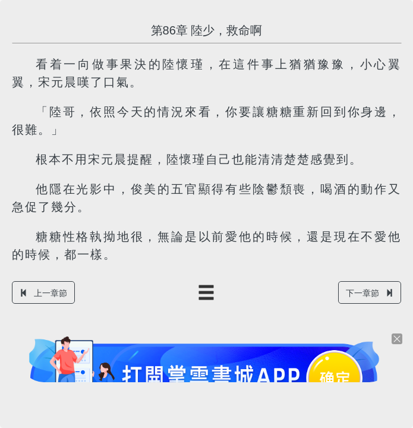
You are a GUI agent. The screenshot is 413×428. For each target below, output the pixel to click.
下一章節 (369, 293)
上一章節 (43, 293)
